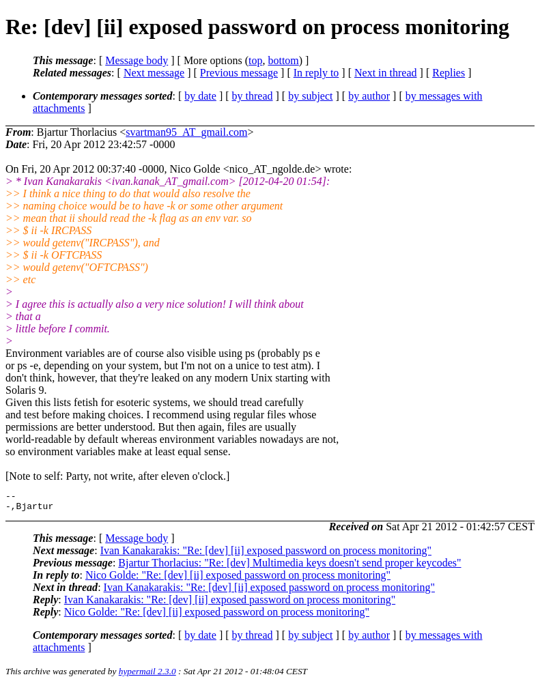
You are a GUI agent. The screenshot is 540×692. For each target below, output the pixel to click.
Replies (448, 72)
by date (200, 96)
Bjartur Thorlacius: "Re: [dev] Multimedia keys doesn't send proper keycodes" (289, 567)
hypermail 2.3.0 (147, 675)
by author (369, 96)
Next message (154, 72)
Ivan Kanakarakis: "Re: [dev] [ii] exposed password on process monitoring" (265, 554)
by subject (310, 96)
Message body (136, 60)
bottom (283, 60)
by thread (252, 96)
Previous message (239, 72)
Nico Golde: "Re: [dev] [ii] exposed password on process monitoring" (237, 579)
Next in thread (385, 72)
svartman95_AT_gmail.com (186, 132)
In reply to (316, 72)
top (255, 60)
